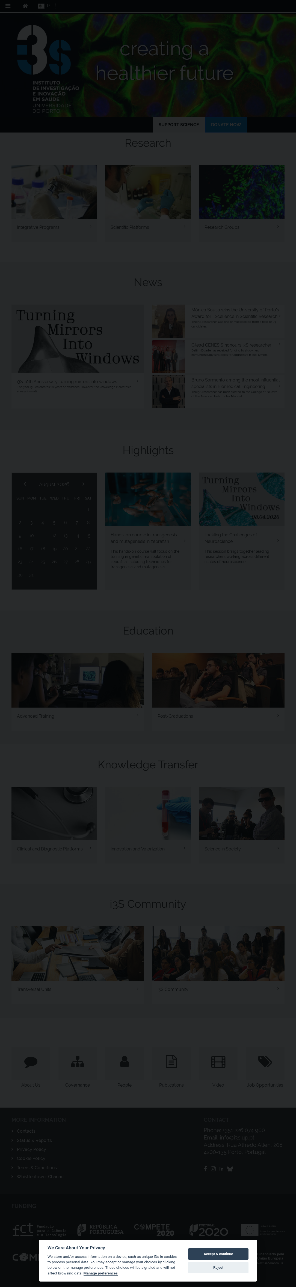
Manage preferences (101, 1273)
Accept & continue (218, 1254)
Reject (218, 1267)
